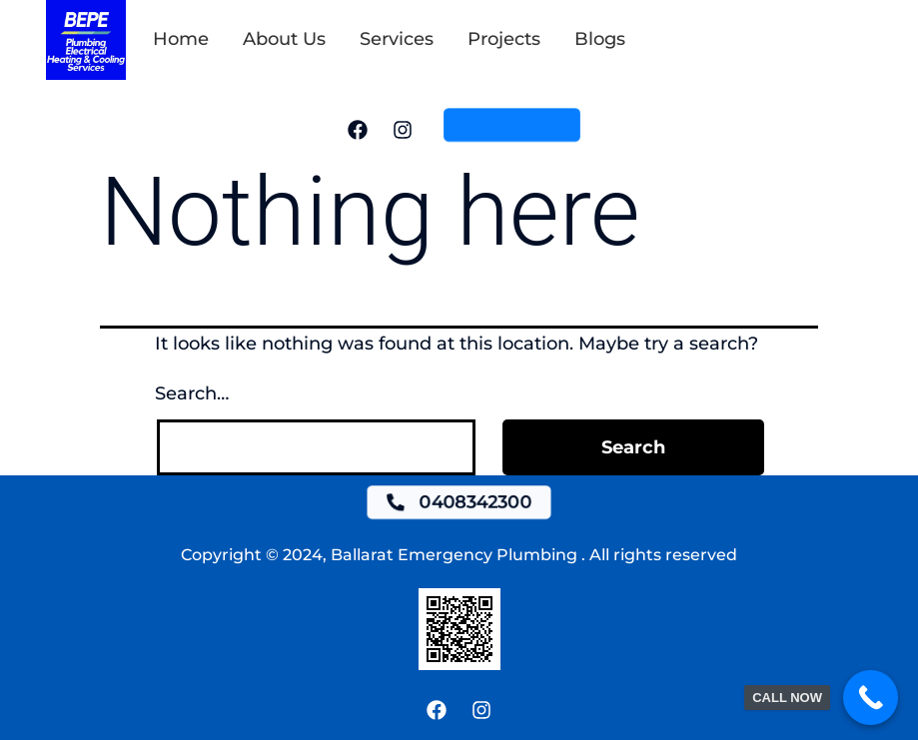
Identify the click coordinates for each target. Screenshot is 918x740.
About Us (284, 39)
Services (397, 39)
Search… (192, 393)
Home (181, 39)
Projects (503, 39)
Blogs (599, 39)
